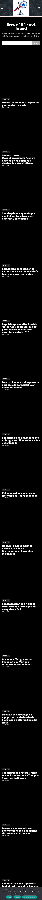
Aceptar (9, 897)
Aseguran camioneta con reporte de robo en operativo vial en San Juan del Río (19, 831)
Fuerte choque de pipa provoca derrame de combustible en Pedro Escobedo (20, 385)
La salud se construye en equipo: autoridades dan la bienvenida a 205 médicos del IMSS (19, 718)
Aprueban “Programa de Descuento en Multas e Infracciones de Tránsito (17, 662)
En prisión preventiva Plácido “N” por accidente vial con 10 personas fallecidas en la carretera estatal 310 (19, 328)
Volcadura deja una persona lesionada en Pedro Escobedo (19, 494)
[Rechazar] (39, 894)
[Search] (36, 43)
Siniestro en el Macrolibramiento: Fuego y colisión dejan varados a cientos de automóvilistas (18, 159)
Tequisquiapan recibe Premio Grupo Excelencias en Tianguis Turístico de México (20, 775)
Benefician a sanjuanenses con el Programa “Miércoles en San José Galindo (21, 440)
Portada (6, 99)
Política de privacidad (29, 897)
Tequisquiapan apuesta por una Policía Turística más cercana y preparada (18, 216)
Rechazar (17, 897)
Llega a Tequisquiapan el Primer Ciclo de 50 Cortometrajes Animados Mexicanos (17, 549)
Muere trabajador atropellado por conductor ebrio (20, 104)
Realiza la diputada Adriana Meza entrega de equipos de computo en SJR (19, 606)
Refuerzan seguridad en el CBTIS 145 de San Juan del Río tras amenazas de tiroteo (20, 271)
